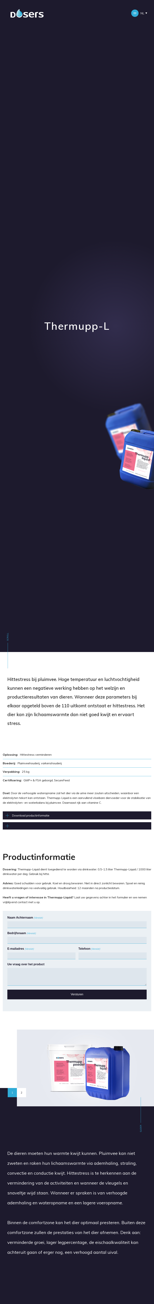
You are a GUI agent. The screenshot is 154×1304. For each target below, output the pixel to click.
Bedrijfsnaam (21, 933)
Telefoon (89, 949)
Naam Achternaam (25, 918)
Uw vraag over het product (25, 964)
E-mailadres (20, 949)
